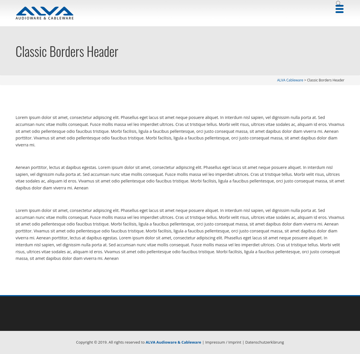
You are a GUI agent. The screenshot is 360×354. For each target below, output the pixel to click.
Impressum (215, 342)
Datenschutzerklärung (264, 342)
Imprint (234, 342)
